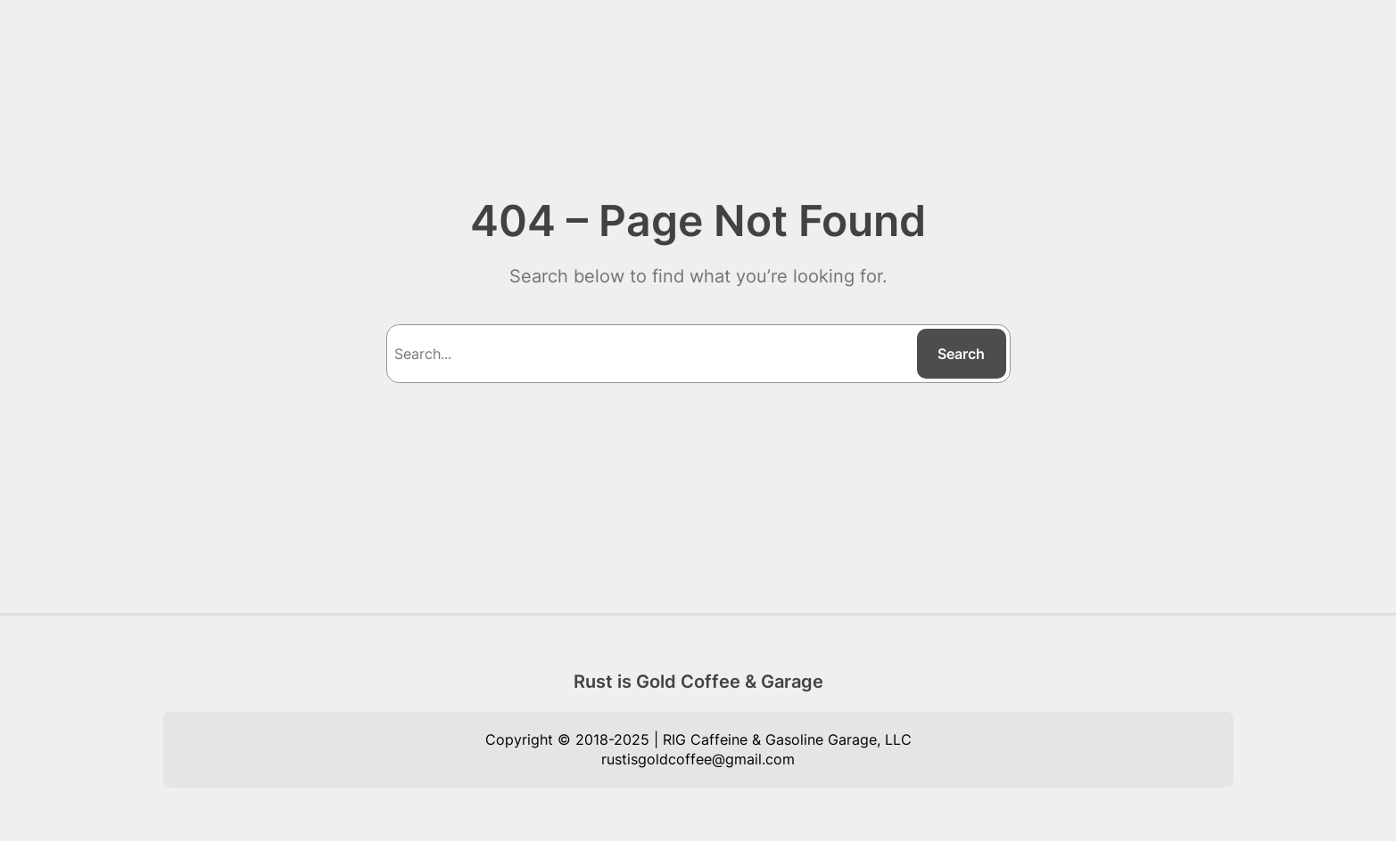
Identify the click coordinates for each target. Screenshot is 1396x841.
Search (961, 354)
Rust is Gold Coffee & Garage (698, 681)
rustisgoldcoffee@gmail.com (698, 759)
